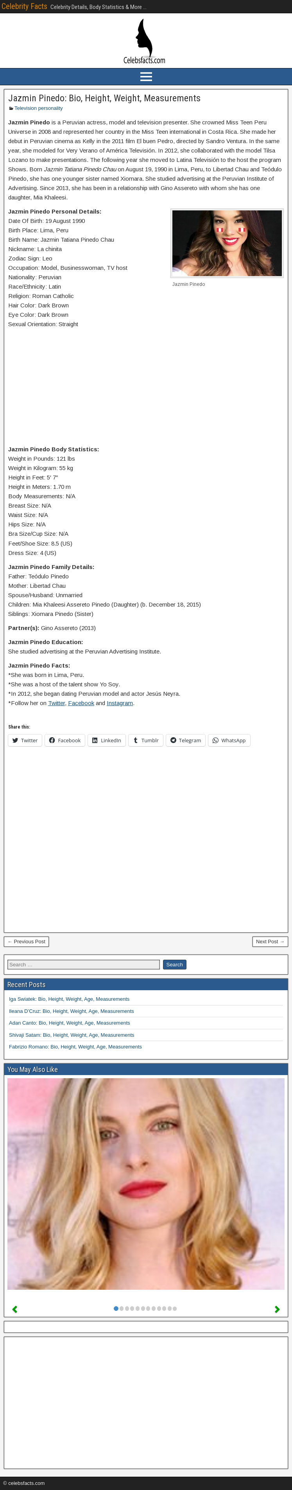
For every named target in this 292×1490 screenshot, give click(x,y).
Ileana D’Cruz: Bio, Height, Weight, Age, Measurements (71, 1011)
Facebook (81, 703)
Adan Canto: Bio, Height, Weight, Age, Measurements (69, 1023)
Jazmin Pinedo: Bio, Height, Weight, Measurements (104, 98)
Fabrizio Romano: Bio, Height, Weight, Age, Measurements (75, 1047)
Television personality (38, 108)
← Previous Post (26, 941)
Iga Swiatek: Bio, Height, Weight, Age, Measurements (69, 999)
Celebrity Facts (24, 6)
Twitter (56, 703)
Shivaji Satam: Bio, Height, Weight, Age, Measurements (71, 1035)
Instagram (120, 703)
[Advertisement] (146, 388)
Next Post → (270, 941)
